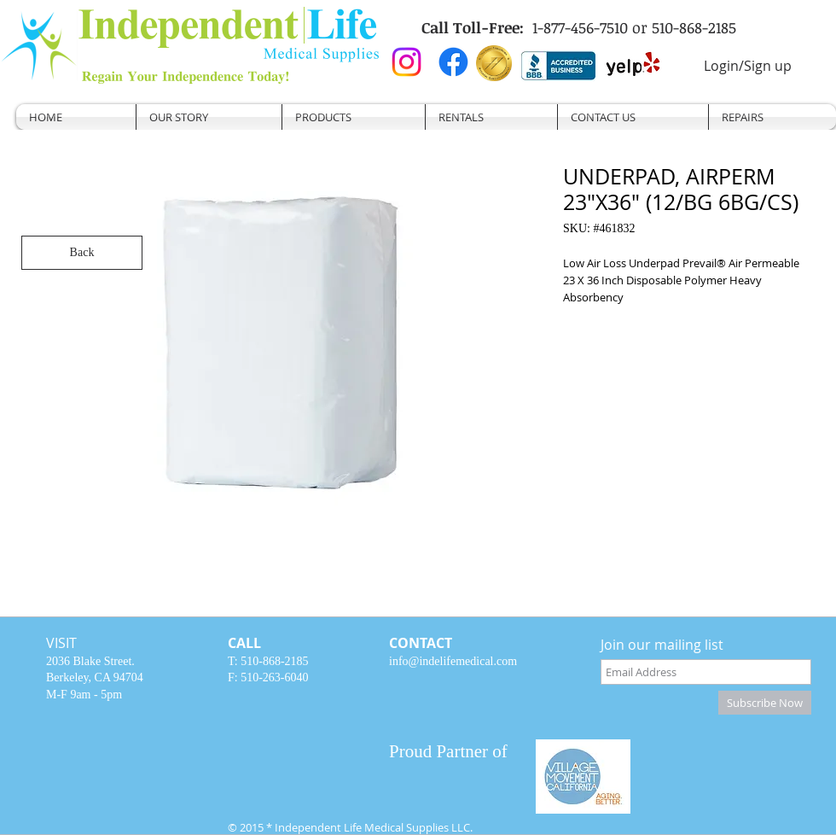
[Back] (81, 253)
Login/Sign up (748, 65)
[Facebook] (453, 62)
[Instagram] (406, 62)
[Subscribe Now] (764, 703)
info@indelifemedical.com (453, 661)
